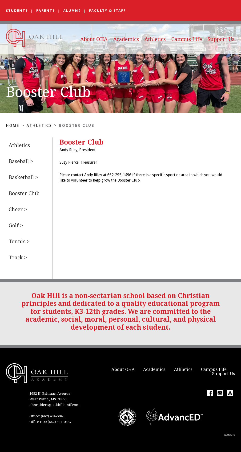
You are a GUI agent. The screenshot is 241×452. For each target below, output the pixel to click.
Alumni (71, 10)
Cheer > (18, 209)
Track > (18, 258)
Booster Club (77, 125)
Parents (45, 10)
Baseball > (21, 161)
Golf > (16, 225)
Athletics (155, 39)
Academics (126, 39)
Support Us (221, 39)
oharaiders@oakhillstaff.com (54, 405)
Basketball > (23, 177)
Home (13, 125)
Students (17, 10)
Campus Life (186, 39)
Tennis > (19, 242)
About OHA (94, 39)
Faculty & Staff (107, 10)
